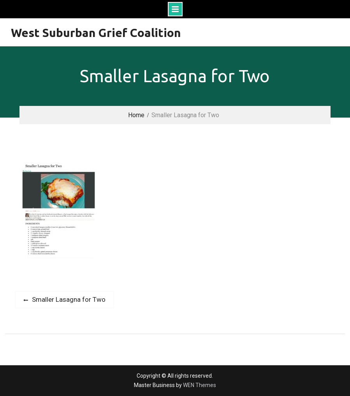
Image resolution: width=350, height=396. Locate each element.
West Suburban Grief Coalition (96, 32)
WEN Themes (199, 385)
